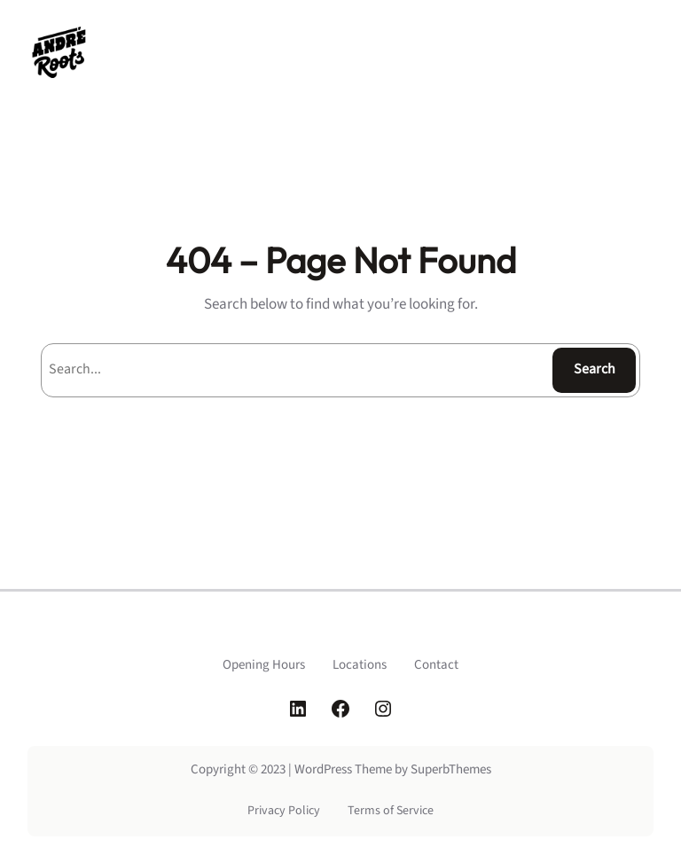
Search (594, 369)
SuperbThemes (451, 769)
